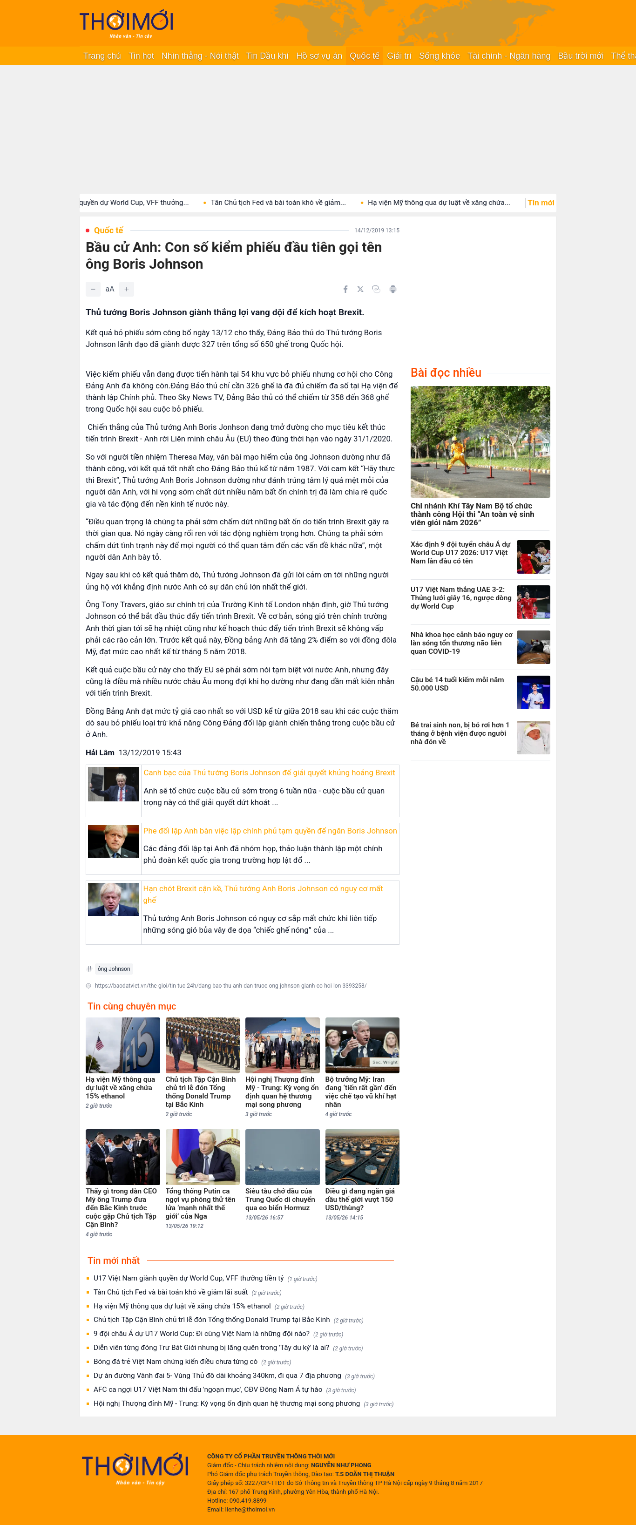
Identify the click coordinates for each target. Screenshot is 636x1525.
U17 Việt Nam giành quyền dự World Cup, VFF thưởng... (116, 202)
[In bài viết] (392, 289)
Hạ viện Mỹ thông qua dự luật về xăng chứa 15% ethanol (199, 1306)
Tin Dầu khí (267, 56)
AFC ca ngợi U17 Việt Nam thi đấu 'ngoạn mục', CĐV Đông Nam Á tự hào (225, 1389)
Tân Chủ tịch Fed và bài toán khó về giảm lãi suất (188, 1292)
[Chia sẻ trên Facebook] (345, 289)
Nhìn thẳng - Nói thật (200, 56)
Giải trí (399, 56)
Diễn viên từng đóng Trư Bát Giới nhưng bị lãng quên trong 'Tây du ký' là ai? (228, 1347)
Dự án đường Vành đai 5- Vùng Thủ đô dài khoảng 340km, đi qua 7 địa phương (234, 1375)
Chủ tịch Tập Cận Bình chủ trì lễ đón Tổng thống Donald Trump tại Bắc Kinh (229, 1319)
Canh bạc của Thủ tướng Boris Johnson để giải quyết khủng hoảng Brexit (269, 772)
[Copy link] (376, 289)
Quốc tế (364, 56)
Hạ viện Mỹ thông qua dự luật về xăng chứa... (454, 202)
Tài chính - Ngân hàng (508, 56)
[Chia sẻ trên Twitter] (360, 289)
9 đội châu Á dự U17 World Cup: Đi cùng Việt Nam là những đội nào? (218, 1333)
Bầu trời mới (580, 56)
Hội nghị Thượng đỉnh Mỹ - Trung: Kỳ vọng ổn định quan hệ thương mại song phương (244, 1403)
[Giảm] (93, 289)
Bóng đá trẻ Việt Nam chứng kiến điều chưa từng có (192, 1361)
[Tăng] (126, 289)
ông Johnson (114, 969)
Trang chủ (102, 56)
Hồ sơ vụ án (319, 56)
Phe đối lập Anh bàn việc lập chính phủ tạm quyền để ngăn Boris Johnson (270, 830)
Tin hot (141, 56)
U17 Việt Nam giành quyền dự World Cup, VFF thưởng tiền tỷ (206, 1278)
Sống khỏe (439, 56)
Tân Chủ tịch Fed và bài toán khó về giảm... (293, 202)
